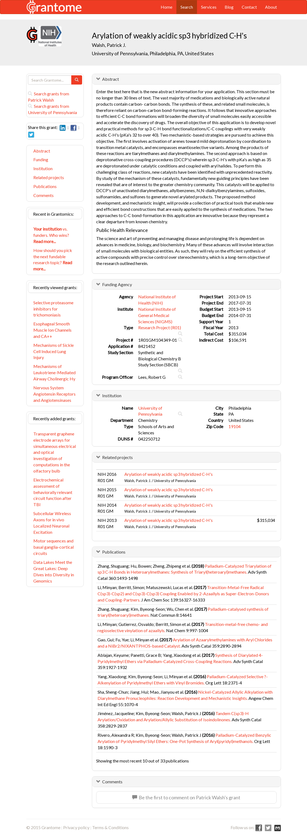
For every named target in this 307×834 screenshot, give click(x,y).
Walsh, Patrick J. (109, 45)
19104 (234, 426)
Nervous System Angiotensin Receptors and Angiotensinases (54, 394)
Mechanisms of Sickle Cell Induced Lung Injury (53, 351)
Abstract (41, 150)
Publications (45, 186)
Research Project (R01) (159, 327)
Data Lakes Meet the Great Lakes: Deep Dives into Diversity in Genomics (53, 571)
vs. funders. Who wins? (51, 235)
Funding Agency (117, 284)
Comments (43, 195)
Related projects (48, 177)
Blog (229, 6)
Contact (249, 6)
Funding (40, 159)
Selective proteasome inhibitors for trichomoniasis (53, 309)
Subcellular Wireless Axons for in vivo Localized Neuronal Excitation (52, 523)
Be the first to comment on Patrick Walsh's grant (186, 797)
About (271, 6)
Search (186, 6)
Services (208, 6)
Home (166, 6)
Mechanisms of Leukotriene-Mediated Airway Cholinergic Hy (54, 372)
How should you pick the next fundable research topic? (52, 259)
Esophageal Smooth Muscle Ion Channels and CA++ (52, 330)
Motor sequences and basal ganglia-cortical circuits (53, 547)
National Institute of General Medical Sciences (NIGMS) (157, 315)
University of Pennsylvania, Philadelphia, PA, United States (153, 53)
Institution (43, 168)
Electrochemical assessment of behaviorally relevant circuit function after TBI (52, 492)
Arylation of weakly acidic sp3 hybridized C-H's (168, 474)
